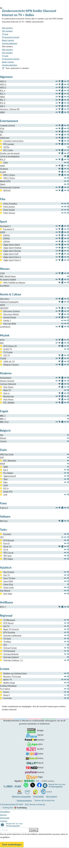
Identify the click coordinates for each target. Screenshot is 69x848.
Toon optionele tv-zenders (15, 68)
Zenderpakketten (9, 43)
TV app (5, 34)
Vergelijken (5, 811)
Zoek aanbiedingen (12, 844)
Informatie (4, 818)
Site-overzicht (51, 796)
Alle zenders (7, 28)
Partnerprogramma (24, 800)
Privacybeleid (38, 796)
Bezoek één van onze (57, 785)
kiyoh (19, 781)
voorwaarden (21, 796)
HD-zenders (7, 31)
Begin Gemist (8, 40)
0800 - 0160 (13, 786)
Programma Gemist (10, 37)
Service (3, 814)
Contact (3, 821)
